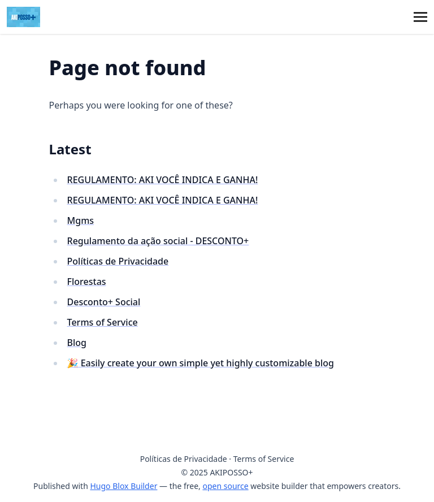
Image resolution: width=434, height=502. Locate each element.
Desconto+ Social (104, 302)
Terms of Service (102, 322)
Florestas (86, 281)
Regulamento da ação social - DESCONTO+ (158, 241)
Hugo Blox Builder (123, 486)
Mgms (80, 220)
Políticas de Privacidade (118, 261)
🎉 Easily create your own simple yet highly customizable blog (200, 363)
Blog (76, 342)
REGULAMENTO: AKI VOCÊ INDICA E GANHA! (162, 180)
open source (225, 486)
